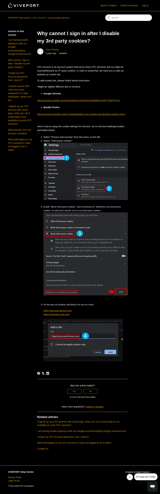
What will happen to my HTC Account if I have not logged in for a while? (20, 144)
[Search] (128, 18)
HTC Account (39, 18)
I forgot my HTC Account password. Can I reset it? (18, 76)
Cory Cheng (52, 49)
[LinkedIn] (47, 373)
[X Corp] (43, 373)
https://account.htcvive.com (57, 310)
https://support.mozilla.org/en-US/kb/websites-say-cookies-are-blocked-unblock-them (81, 114)
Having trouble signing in (59, 18)
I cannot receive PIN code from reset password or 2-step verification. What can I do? (20, 93)
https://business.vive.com (56, 314)
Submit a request (94, 406)
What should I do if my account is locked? (19, 131)
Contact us (42, 448)
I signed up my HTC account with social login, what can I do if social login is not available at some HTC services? (20, 115)
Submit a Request (129, 5)
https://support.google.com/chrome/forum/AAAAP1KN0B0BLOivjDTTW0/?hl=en (78, 100)
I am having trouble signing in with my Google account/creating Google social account (19, 46)
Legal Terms (14, 480)
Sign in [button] (145, 5)
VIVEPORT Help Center (19, 18)
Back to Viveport (109, 5)
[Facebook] (38, 373)
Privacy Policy (15, 477)
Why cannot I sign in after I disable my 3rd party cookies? (19, 63)
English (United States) (138, 472)
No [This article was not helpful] (90, 391)
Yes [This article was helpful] (74, 391)
